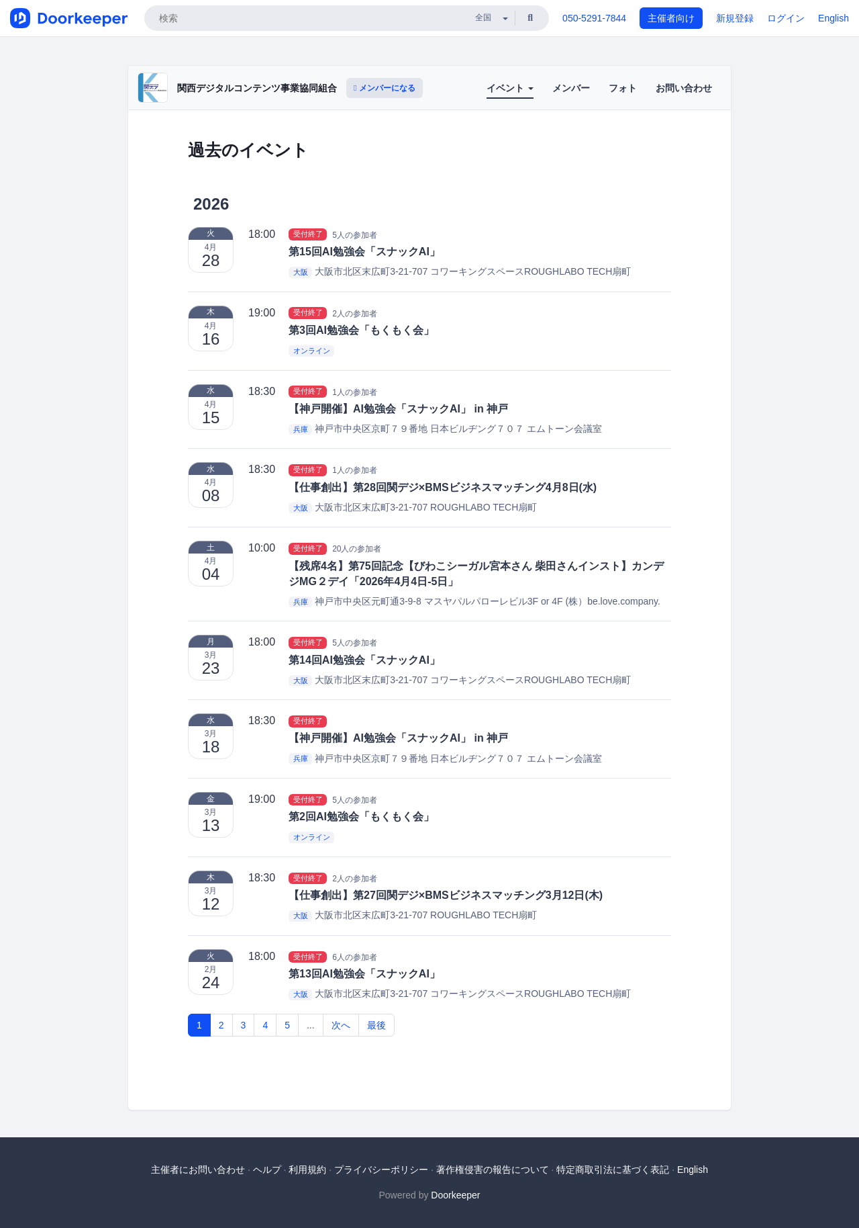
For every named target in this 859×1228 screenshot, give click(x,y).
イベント (510, 88)
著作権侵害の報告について (492, 1169)
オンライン (311, 351)
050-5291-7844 (594, 18)
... (311, 1025)
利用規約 (307, 1169)
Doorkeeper (455, 1195)
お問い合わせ (684, 88)
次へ (341, 1025)
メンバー (571, 88)
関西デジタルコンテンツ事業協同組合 (257, 88)
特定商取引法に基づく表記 (612, 1169)
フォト (623, 88)
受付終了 (308, 234)
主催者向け (671, 18)
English (833, 18)
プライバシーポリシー (381, 1169)
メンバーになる (384, 88)
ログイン (786, 18)
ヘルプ (267, 1169)
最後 (376, 1025)
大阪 (300, 272)
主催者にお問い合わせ (198, 1169)
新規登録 (735, 18)
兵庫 (300, 429)
